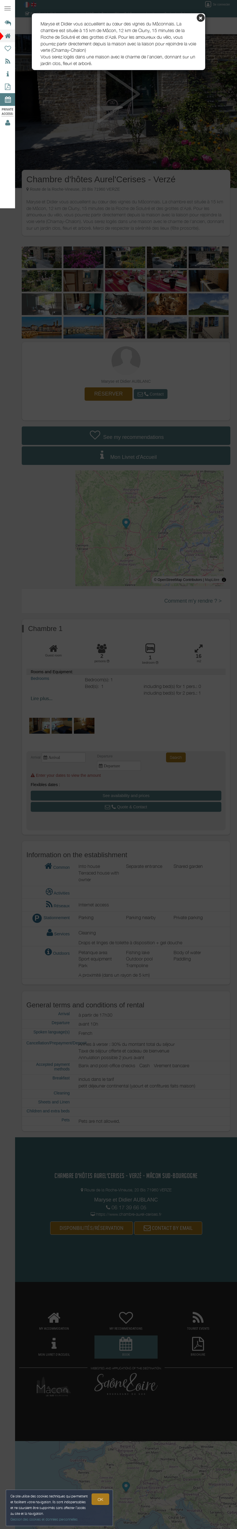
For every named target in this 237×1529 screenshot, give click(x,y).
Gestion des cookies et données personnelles (44, 1519)
